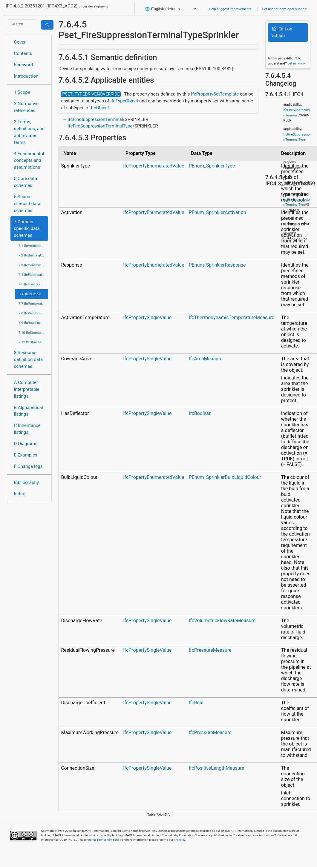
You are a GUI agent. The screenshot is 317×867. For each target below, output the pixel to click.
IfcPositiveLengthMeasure (216, 768)
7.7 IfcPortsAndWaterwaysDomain (33, 304)
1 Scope (22, 92)
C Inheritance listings (27, 429)
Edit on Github (282, 32)
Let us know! (297, 63)
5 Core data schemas (25, 182)
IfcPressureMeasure (210, 650)
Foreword (23, 64)
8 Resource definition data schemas (28, 359)
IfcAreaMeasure (206, 359)
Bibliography (26, 482)
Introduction (26, 76)
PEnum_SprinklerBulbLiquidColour (225, 477)
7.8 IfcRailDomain (32, 313)
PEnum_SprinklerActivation (217, 212)
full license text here (105, 839)
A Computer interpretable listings (26, 389)
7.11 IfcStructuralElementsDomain (33, 342)
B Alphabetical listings (28, 411)
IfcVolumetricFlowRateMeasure (222, 620)
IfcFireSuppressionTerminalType (100, 126)
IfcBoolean (200, 413)
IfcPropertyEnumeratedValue (153, 166)
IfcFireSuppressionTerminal (95, 119)
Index (19, 493)
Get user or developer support (284, 9)
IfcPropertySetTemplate (215, 94)
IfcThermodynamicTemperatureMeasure (231, 317)
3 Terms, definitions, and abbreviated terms (29, 132)
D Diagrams (25, 443)
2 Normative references (26, 107)
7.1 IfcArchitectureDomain (33, 246)
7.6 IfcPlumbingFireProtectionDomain (33, 294)
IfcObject (100, 107)
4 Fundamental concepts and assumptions (29, 160)
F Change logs (28, 466)
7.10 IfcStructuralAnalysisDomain (33, 332)
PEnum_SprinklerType (212, 166)
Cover (20, 42)
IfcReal (196, 702)
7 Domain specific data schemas (27, 228)
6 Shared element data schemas (27, 203)
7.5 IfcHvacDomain (33, 284)
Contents (23, 53)
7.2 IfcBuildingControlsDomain (33, 255)
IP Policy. (180, 839)
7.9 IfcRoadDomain (33, 323)
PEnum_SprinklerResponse (217, 265)
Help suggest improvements (230, 9)
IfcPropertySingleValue (147, 317)
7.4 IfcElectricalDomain (33, 275)
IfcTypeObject (124, 101)
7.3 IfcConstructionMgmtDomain (33, 265)
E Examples (25, 455)
